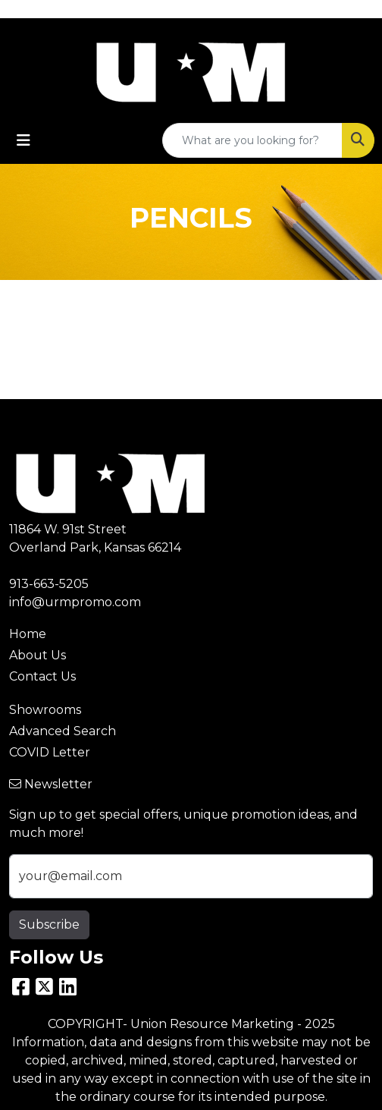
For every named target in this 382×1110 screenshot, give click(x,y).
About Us (37, 655)
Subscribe (49, 924)
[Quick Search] (252, 140)
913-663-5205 (49, 584)
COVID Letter (49, 752)
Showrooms (45, 710)
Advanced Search (62, 731)
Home (27, 634)
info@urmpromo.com (75, 602)
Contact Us (42, 676)
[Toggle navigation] (23, 140)
